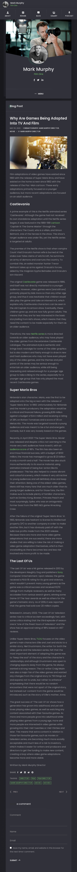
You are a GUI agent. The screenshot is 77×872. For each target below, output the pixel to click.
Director (24, 778)
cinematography (30, 128)
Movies (47, 783)
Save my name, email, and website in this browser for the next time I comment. (37, 850)
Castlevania (29, 281)
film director (44, 778)
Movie (38, 783)
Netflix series (38, 333)
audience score (18, 449)
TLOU (40, 638)
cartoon (55, 222)
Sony (60, 572)
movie (12, 131)
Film (33, 778)
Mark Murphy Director (49, 128)
